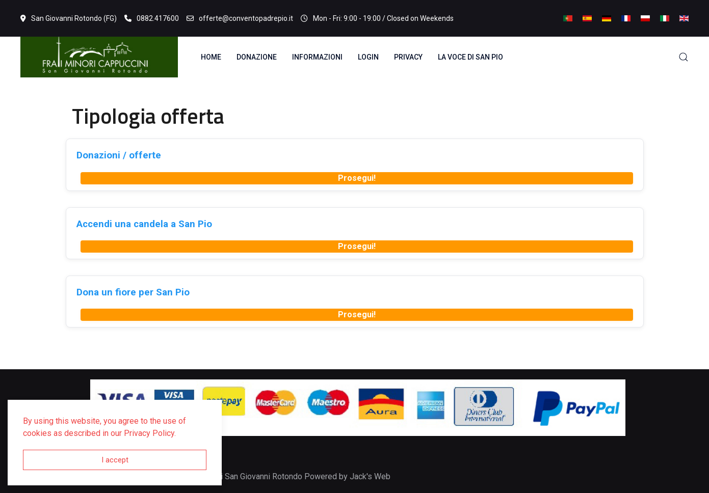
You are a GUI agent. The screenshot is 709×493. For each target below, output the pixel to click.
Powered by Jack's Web (347, 476)
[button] (683, 57)
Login (368, 57)
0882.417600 (151, 18)
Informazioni (317, 57)
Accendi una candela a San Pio (144, 224)
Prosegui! (357, 178)
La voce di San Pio (470, 57)
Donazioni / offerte (118, 155)
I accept (114, 459)
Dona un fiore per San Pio (133, 292)
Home (211, 57)
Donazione (257, 57)
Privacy (408, 57)
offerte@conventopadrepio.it (240, 18)
